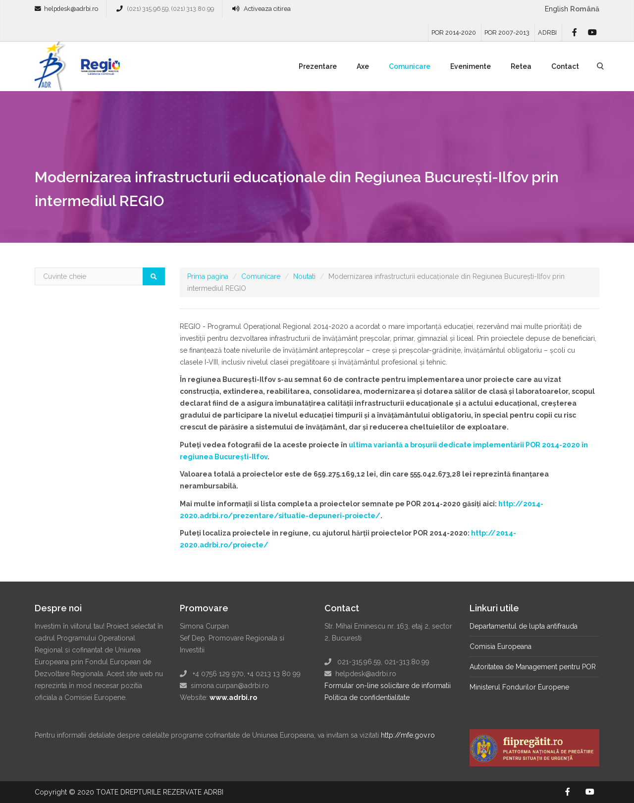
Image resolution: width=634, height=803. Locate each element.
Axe (363, 66)
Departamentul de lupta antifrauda (524, 626)
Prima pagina (207, 276)
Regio (98, 70)
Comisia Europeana (500, 646)
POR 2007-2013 (506, 32)
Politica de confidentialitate (367, 697)
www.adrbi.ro (233, 697)
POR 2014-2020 (453, 32)
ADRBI (547, 32)
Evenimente (470, 66)
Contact (565, 66)
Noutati (304, 276)
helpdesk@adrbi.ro (71, 8)
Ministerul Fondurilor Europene (519, 687)
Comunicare (409, 66)
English (556, 9)
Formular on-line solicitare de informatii (387, 686)
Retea (521, 66)
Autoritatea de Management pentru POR (533, 667)
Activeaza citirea (267, 8)
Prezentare (318, 66)
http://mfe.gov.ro (408, 735)
